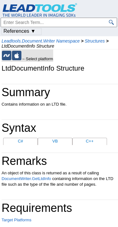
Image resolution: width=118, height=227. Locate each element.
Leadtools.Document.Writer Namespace (41, 41)
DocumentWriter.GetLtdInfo (26, 178)
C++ (90, 141)
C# (20, 141)
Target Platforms (16, 220)
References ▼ (19, 31)
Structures (95, 41)
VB (55, 141)
